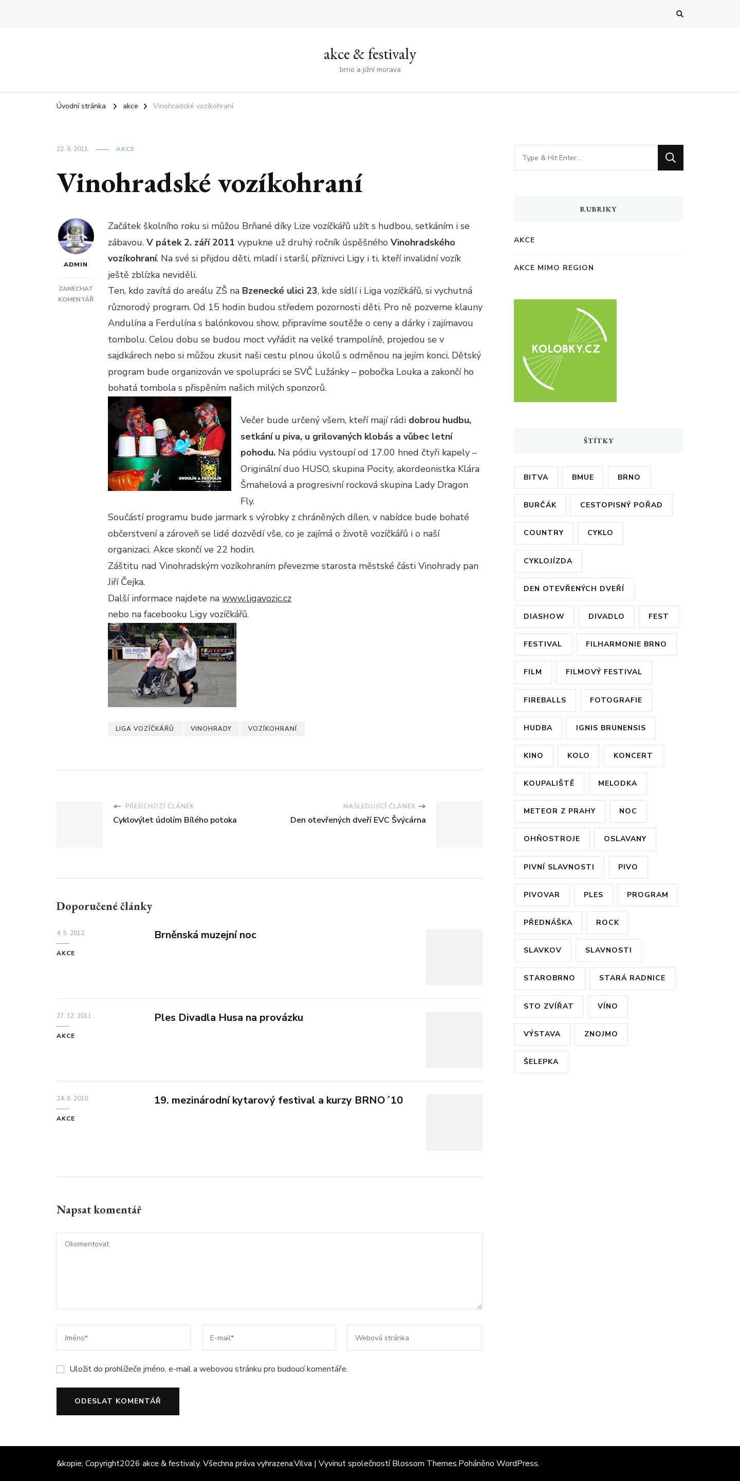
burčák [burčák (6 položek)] (540, 505)
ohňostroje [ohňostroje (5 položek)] (552, 839)
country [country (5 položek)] (544, 533)
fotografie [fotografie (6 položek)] (616, 700)
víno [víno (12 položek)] (608, 1006)
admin (76, 243)
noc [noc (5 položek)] (628, 811)
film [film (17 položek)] (533, 672)
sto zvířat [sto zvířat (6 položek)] (549, 1006)
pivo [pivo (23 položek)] (628, 867)
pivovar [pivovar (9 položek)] (542, 895)
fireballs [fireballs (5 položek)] (545, 700)
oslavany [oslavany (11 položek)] (625, 839)
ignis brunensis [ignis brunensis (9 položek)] (611, 728)
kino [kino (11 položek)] (534, 756)
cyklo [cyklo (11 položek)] (600, 533)
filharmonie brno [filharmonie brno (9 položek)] (626, 644)
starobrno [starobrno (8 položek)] (550, 978)
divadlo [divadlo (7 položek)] (606, 616)
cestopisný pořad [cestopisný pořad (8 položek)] (621, 505)
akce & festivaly (370, 54)
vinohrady (211, 729)
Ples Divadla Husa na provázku (228, 1017)
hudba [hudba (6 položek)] (538, 728)
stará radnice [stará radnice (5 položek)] (632, 978)
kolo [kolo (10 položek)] (578, 756)
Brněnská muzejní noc (205, 935)
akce (125, 149)
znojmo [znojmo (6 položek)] (601, 1034)
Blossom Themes (424, 1463)
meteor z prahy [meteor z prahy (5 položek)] (560, 811)
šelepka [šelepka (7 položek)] (541, 1062)
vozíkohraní (272, 729)
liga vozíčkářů (145, 729)
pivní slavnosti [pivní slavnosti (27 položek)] (559, 867)
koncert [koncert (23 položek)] (633, 756)
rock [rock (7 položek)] (607, 922)
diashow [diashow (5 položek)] (544, 616)
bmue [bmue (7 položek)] (583, 477)
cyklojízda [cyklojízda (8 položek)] (548, 561)
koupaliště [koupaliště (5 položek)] (549, 783)
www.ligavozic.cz (256, 598)
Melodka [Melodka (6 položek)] (617, 783)
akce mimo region (554, 268)
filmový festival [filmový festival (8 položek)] (604, 672)
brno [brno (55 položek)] (629, 477)
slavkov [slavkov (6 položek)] (543, 950)
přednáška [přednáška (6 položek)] (548, 922)
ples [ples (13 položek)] (593, 895)
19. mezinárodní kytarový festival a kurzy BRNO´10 (278, 1100)
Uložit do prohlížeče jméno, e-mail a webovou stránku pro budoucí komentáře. (208, 1369)
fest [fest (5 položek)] (659, 616)
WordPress (517, 1463)
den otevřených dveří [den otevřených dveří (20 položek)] (574, 589)
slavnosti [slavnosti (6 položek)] (608, 950)
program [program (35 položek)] (648, 895)
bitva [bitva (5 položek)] (536, 477)
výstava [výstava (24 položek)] (542, 1034)
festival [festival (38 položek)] (543, 644)
